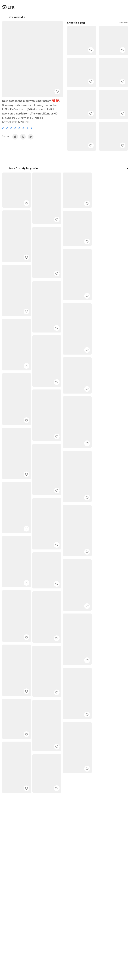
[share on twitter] (30, 137)
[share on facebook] (15, 137)
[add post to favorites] (57, 91)
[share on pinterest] (23, 137)
